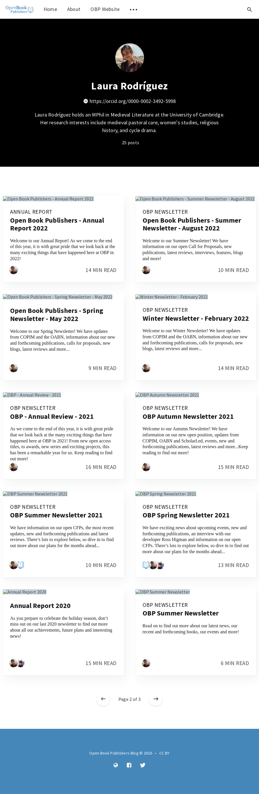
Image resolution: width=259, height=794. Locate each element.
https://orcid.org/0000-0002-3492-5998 (129, 101)
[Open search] (249, 9)
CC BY (164, 753)
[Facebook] (129, 765)
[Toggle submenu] (133, 9)
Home (50, 9)
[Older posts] (155, 699)
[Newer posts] (103, 699)
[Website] (116, 765)
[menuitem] (19, 9)
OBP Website (105, 9)
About (74, 9)
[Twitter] (142, 765)
